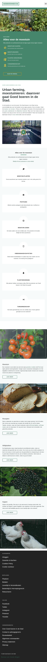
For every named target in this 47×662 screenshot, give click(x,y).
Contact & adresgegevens (11, 632)
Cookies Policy (7, 564)
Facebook (5, 604)
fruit (40, 367)
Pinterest (5, 613)
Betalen (5, 582)
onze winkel (16, 114)
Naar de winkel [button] (12, 73)
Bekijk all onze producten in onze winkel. (23, 161)
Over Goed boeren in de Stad (12, 629)
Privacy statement (8, 642)
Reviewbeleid (7, 635)
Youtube (5, 617)
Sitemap (5, 645)
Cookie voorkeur (8, 567)
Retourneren (6, 592)
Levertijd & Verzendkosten (11, 585)
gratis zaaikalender (9, 111)
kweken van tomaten (9, 109)
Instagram (5, 610)
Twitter (4, 607)
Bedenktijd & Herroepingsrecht (13, 588)
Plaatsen (5, 579)
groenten (28, 367)
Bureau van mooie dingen (10, 657)
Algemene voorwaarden (10, 638)
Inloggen (5, 557)
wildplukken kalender (21, 111)
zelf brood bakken (33, 425)
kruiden (33, 367)
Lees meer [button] (10, 376)
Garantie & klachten (9, 560)
